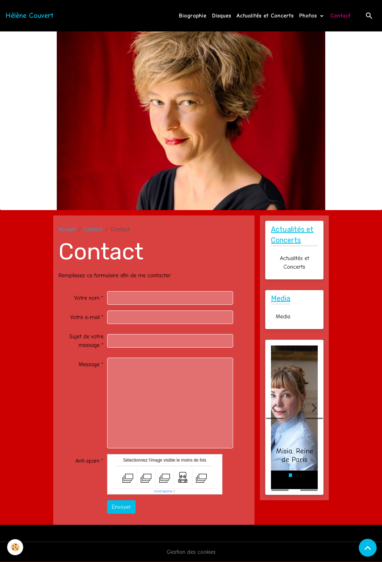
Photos (309, 16)
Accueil (67, 229)
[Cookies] (15, 547)
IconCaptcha (163, 491)
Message (89, 364)
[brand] (29, 15)
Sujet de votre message (86, 340)
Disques (221, 16)
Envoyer (121, 507)
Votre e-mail (85, 317)
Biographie (192, 16)
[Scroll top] (368, 548)
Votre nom (87, 298)
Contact (340, 16)
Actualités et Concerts (265, 16)
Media (283, 316)
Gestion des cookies (191, 552)
